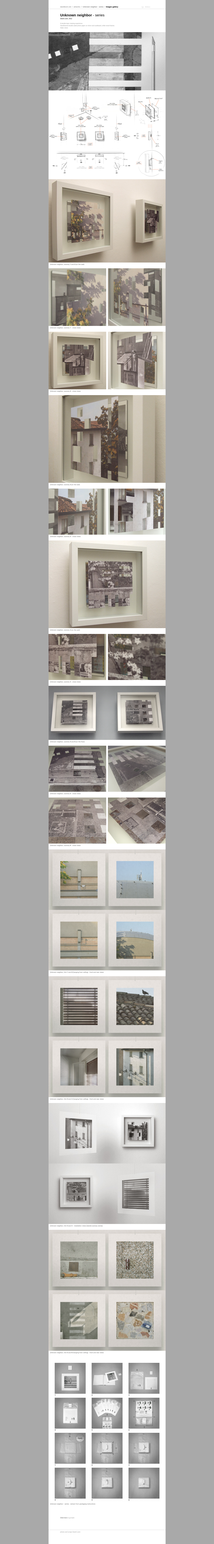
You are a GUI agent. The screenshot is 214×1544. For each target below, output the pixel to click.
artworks (77, 7)
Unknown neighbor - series (93, 7)
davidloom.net (65, 7)
